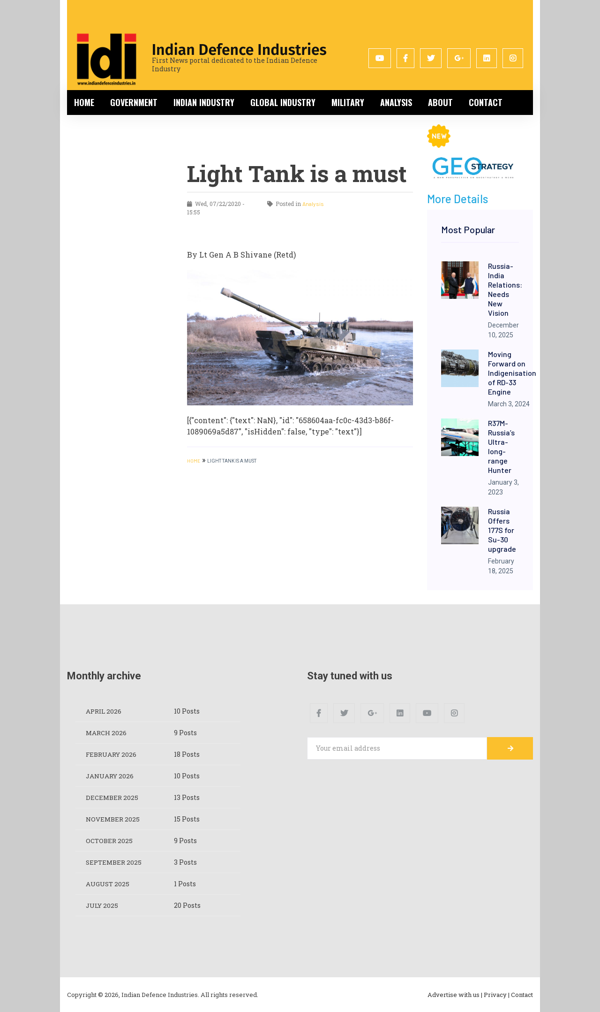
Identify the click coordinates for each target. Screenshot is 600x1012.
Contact (485, 102)
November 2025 (114, 818)
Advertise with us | (455, 994)
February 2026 (112, 754)
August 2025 (108, 883)
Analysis (396, 102)
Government (134, 102)
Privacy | (497, 994)
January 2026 (111, 775)
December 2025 (113, 797)
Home (84, 102)
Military (347, 102)
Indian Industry (203, 102)
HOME (193, 461)
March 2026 (107, 732)
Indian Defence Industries (239, 50)
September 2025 (115, 862)
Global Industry (282, 102)
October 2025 (110, 840)
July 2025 (103, 905)
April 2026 (104, 711)
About (440, 102)
